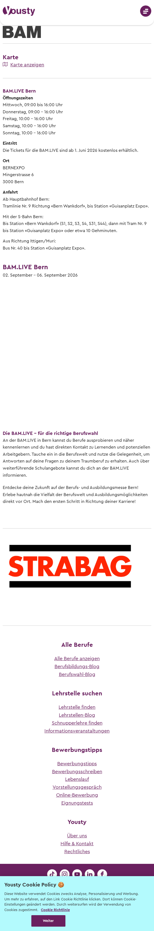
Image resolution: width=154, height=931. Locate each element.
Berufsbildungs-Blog (77, 666)
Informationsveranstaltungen (77, 730)
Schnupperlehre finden (77, 723)
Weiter (48, 921)
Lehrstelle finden (77, 707)
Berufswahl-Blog (77, 674)
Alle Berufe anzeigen (77, 658)
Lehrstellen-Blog (77, 715)
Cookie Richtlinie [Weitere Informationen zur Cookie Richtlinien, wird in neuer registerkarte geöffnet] (55, 910)
